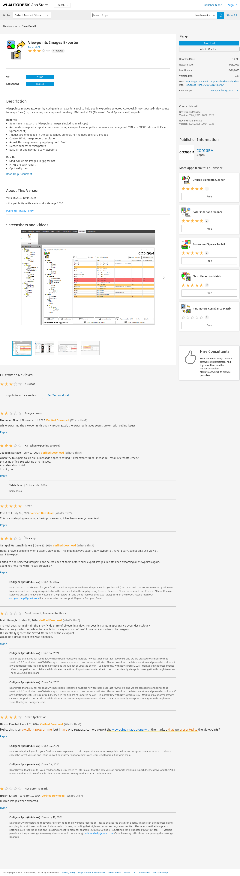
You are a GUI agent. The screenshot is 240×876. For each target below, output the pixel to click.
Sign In (232, 5)
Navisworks (10, 26)
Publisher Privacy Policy (20, 211)
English (62, 5)
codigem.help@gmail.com (24, 598)
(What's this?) (78, 420)
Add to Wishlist (209, 49)
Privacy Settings (160, 872)
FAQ (134, 872)
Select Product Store (28, 15)
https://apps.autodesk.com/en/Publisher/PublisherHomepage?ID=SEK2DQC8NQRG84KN (212, 83)
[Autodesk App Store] (25, 5)
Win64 (40, 76)
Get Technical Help (58, 395)
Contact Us (144, 872)
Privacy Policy (68, 872)
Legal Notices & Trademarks (91, 872)
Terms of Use (114, 872)
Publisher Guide (212, 5)
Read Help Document (19, 174)
